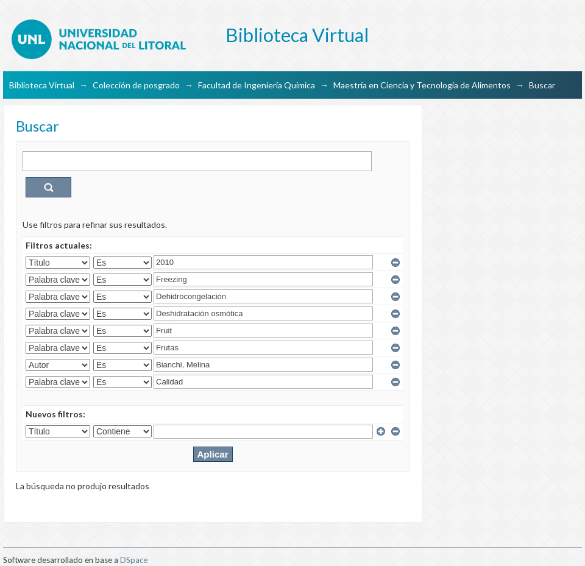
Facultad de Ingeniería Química (256, 85)
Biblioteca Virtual (41, 85)
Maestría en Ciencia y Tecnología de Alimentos (422, 85)
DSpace (133, 560)
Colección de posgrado (136, 85)
